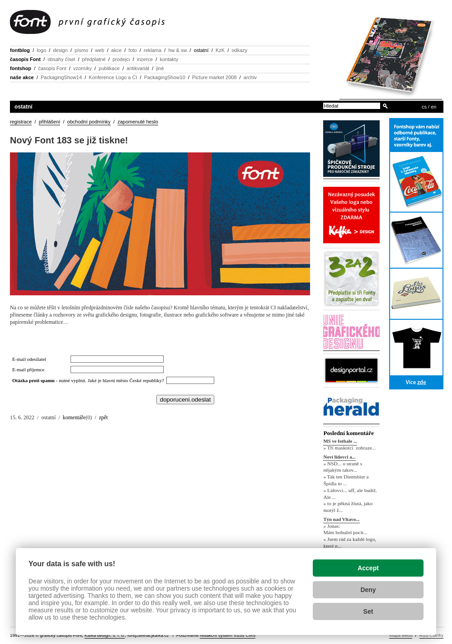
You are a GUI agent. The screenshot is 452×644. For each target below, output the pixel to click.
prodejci (121, 59)
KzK (220, 50)
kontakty (169, 59)
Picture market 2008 (214, 77)
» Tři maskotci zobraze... (349, 447)
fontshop (20, 68)
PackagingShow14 (61, 77)
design (60, 50)
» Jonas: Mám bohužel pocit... (345, 529)
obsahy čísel (61, 59)
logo (41, 50)
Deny (368, 589)
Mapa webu (400, 635)
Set (368, 611)
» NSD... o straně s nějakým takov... (342, 467)
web (99, 50)
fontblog (20, 50)
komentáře (74, 417)
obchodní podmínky (89, 121)
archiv (250, 77)
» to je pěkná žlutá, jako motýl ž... (347, 507)
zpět (103, 417)
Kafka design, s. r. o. (105, 635)
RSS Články (431, 635)
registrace (21, 121)
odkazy (239, 50)
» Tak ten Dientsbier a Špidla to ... (345, 480)
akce (116, 50)
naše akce (22, 77)
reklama (152, 50)
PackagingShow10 (164, 77)
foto (132, 50)
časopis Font (25, 59)
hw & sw (177, 50)
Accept (368, 568)
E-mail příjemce (28, 369)
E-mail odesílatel (29, 359)
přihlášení (50, 121)
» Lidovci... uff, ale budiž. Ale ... (350, 494)
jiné (160, 68)
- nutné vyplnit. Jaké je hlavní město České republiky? (89, 380)
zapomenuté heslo (138, 121)
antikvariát (138, 68)
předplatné (94, 59)
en (433, 106)
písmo (81, 50)
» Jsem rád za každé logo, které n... (349, 542)
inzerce (145, 59)
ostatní (201, 50)
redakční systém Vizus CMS (227, 635)
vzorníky (82, 68)
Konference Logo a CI (113, 77)
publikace (109, 68)
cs (424, 106)
